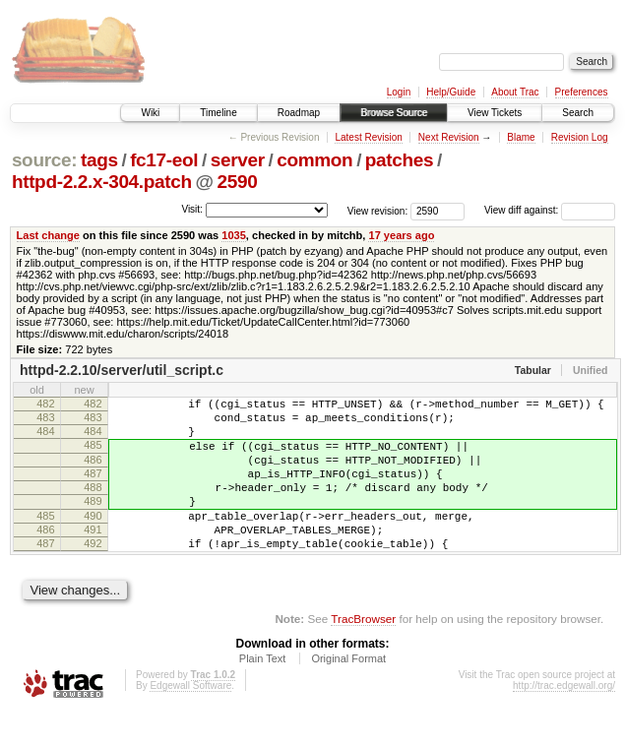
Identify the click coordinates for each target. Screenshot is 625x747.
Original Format (348, 694)
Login (398, 92)
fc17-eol (164, 160)
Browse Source (393, 112)
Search (578, 112)
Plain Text (262, 694)
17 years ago (401, 235)
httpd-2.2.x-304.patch (102, 181)
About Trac (514, 92)
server (238, 160)
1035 (233, 235)
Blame (520, 137)
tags (99, 160)
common (314, 160)
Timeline (218, 112)
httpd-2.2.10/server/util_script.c (121, 370)
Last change (48, 235)
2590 (238, 181)
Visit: (192, 209)
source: (44, 160)
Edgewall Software (190, 721)
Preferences (581, 92)
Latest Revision (368, 137)
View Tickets (495, 112)
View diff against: (549, 210)
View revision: (377, 210)
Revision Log (579, 137)
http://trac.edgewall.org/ (564, 721)
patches (399, 160)
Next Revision (448, 137)
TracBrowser (363, 654)
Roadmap (299, 112)
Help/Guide (450, 92)
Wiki (150, 112)
